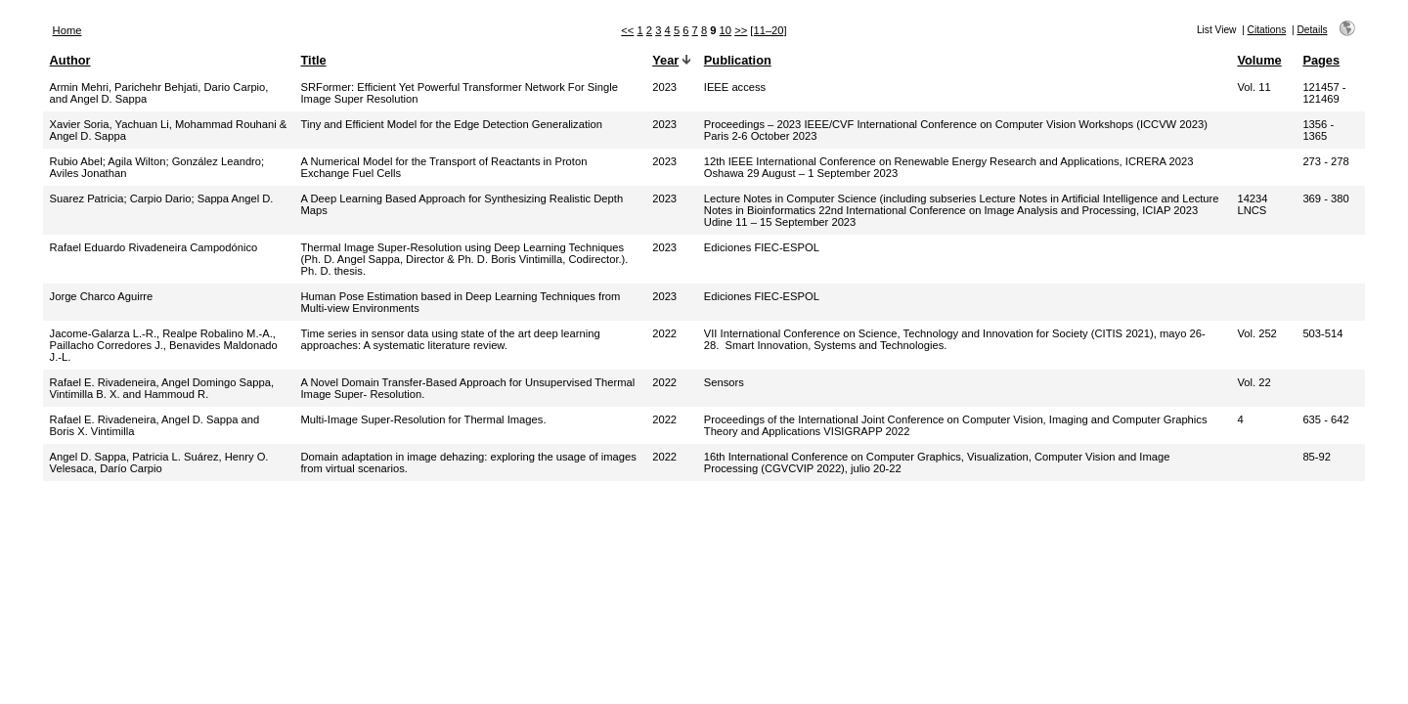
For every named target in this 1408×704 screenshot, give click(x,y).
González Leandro (216, 161)
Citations (1267, 29)
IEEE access (735, 87)
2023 (664, 87)
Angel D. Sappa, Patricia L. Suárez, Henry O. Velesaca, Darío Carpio (159, 462)
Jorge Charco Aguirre (102, 296)
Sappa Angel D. (236, 198)
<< (627, 30)
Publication (737, 60)
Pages (1321, 60)
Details (1312, 29)
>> (740, 30)
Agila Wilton (136, 161)
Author (70, 60)
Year (665, 60)
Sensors (724, 382)
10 (725, 30)
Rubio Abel (76, 161)
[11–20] (768, 30)
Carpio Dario (161, 198)
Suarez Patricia (87, 198)
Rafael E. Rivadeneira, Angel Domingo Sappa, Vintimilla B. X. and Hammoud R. (162, 388)
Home (67, 30)
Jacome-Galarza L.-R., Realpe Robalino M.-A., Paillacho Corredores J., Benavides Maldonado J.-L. (164, 345)
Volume (1259, 60)
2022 (664, 333)
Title (314, 60)
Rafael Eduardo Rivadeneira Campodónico (154, 247)
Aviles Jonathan (88, 173)
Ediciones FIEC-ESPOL (761, 247)
